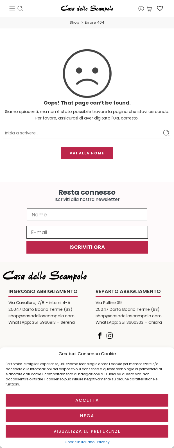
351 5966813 (44, 322)
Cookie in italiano (79, 442)
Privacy (103, 442)
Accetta (87, 400)
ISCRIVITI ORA (87, 246)
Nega (87, 416)
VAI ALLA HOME (87, 153)
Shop (74, 22)
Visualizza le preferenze (87, 431)
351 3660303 (131, 322)
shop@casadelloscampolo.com (41, 316)
